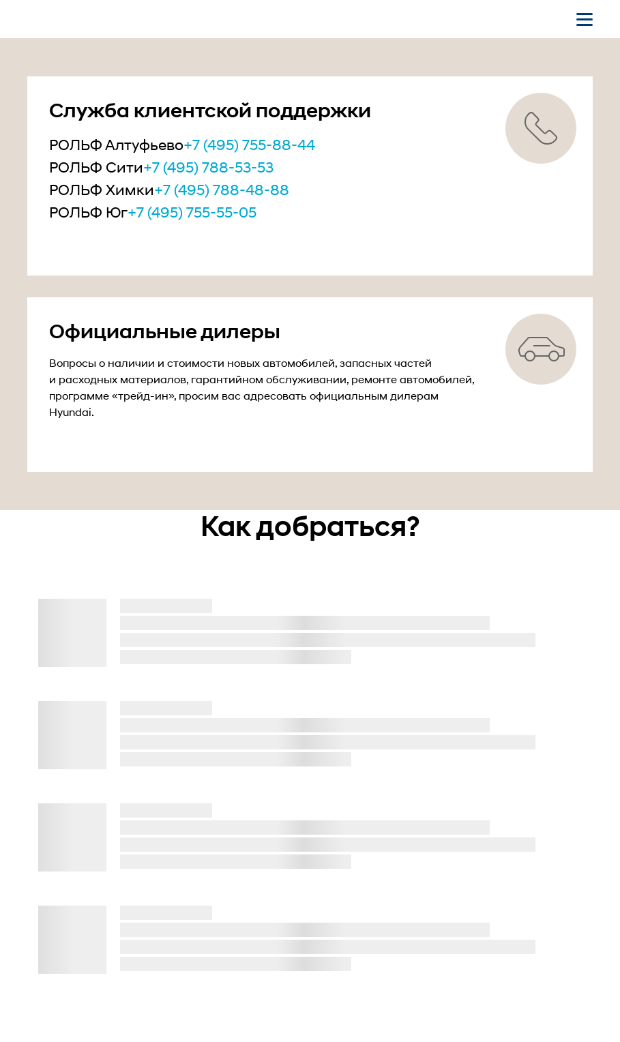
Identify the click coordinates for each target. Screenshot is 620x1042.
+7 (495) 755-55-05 (192, 212)
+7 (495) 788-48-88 (221, 189)
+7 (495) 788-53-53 (208, 167)
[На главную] (97, 19)
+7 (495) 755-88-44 (249, 144)
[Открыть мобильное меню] (584, 19)
